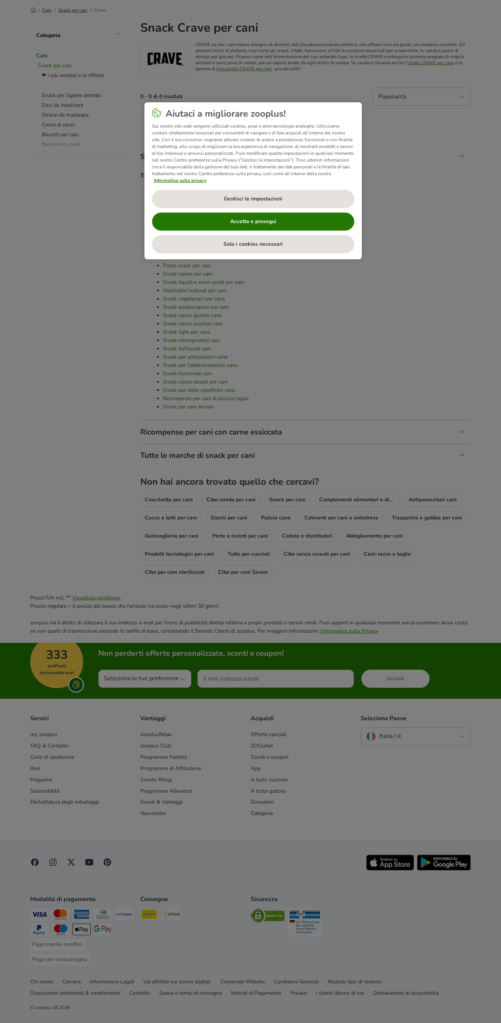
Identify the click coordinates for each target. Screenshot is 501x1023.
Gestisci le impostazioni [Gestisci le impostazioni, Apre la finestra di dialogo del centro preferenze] (253, 198)
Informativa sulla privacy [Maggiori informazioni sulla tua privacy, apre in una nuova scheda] (180, 180)
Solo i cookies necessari (253, 244)
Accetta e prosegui (253, 221)
